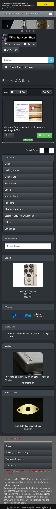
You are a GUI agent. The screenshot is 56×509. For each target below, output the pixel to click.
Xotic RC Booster (28, 291)
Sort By (47, 92)
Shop (12, 67)
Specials (9, 258)
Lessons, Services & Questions (19, 216)
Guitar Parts (10, 177)
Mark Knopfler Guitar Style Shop (21, 13)
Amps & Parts (11, 183)
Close (45, 4)
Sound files (10, 229)
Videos (8, 222)
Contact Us (11, 465)
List (13, 92)
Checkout (30, 44)
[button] (6, 24)
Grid (22, 92)
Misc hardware (11, 196)
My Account (10, 50)
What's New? (11, 392)
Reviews (9, 346)
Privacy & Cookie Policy (17, 452)
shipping (15, 485)
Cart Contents (12, 44)
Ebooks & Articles (25, 67)
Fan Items (9, 203)
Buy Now (44, 135)
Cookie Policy (11, 8)
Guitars (8, 164)
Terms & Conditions (15, 459)
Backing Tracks (12, 170)
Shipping (10, 446)
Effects (8, 190)
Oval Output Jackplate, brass (28, 426)
